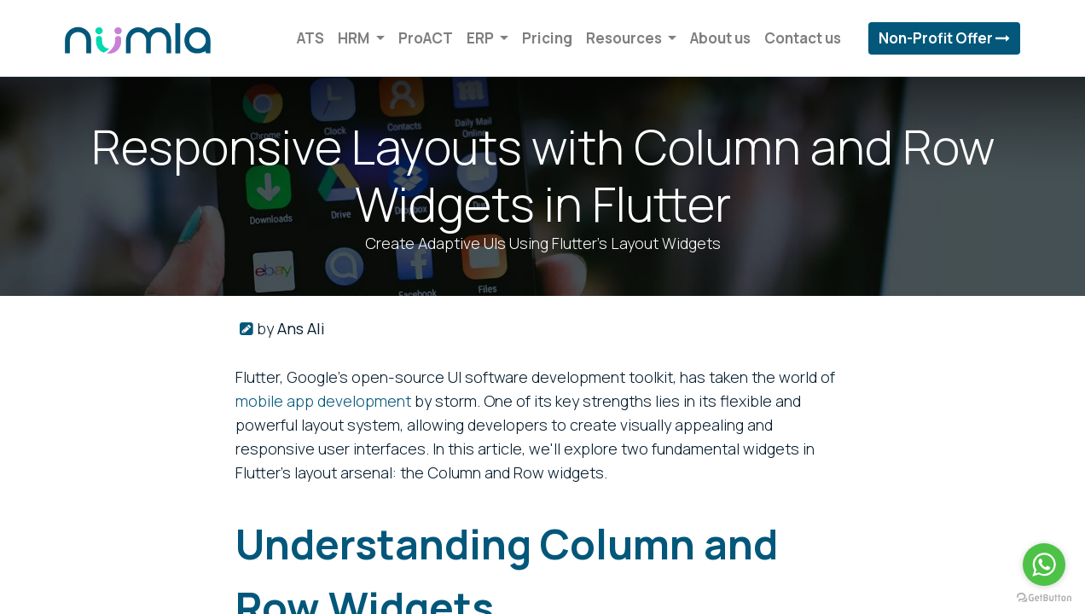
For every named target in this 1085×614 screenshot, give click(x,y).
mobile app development (323, 401)
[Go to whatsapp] (1044, 564)
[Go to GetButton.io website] (1044, 597)
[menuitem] (306, 38)
